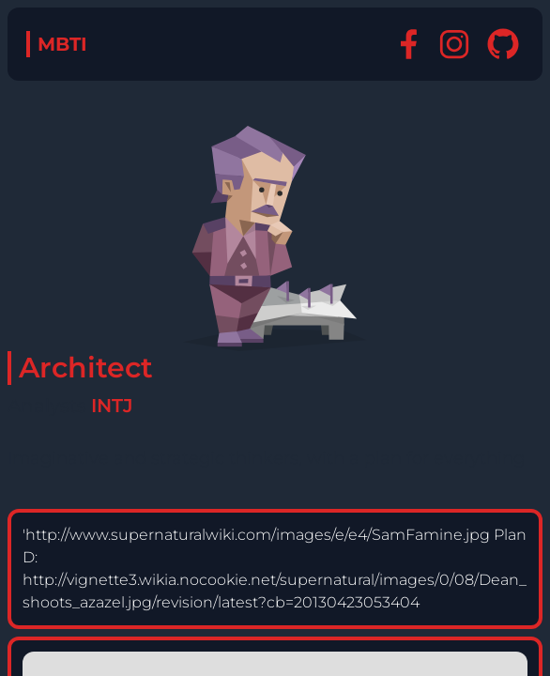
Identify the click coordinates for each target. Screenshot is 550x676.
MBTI (62, 44)
